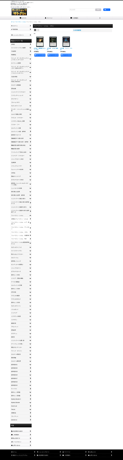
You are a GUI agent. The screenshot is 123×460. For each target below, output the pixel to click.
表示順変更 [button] (77, 30)
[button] (100, 18)
